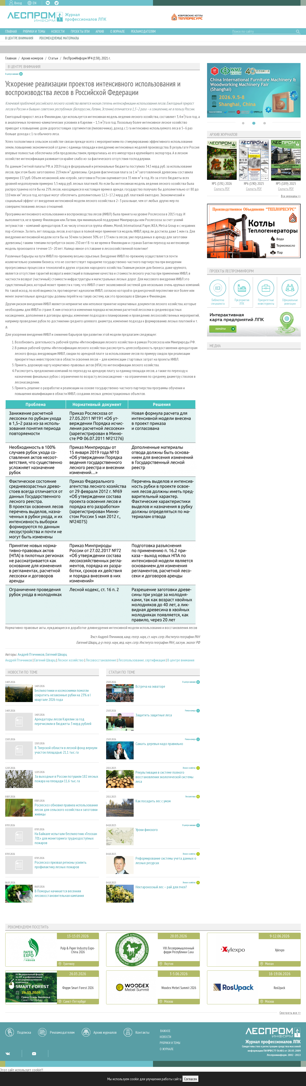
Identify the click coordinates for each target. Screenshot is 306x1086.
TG (57, 3)
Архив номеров (32, 58)
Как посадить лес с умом (153, 801)
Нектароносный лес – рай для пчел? (161, 887)
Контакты (142, 1032)
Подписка (24, 1032)
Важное (165, 1031)
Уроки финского (147, 829)
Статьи (53, 58)
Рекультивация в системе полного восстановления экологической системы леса (164, 777)
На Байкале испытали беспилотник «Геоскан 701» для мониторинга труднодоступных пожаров (66, 838)
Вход (18, 2)
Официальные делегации (290, 302)
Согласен (190, 1078)
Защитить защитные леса (154, 715)
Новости (58, 31)
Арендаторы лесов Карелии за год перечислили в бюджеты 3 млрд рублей (63, 721)
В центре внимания (19, 38)
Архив (100, 31)
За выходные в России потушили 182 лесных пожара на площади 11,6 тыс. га (66, 778)
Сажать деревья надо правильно (159, 743)
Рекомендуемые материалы (59, 38)
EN (34, 2)
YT (34, 1053)
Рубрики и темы (34, 31)
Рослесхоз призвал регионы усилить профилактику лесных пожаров (61, 864)
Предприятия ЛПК (242, 302)
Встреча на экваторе (150, 686)
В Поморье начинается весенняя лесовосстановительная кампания (59, 893)
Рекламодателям (143, 31)
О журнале (117, 31)
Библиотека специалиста (218, 302)
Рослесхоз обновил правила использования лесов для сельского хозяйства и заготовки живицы (66, 809)
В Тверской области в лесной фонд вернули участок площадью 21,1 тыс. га (66, 750)
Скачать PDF (222, 188)
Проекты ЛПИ (80, 31)
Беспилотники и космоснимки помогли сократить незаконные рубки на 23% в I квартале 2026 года (63, 695)
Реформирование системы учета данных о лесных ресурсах (166, 860)
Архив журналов (105, 1032)
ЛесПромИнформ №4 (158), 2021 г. (87, 58)
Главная (11, 31)
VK (48, 3)
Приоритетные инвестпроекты (266, 302)
